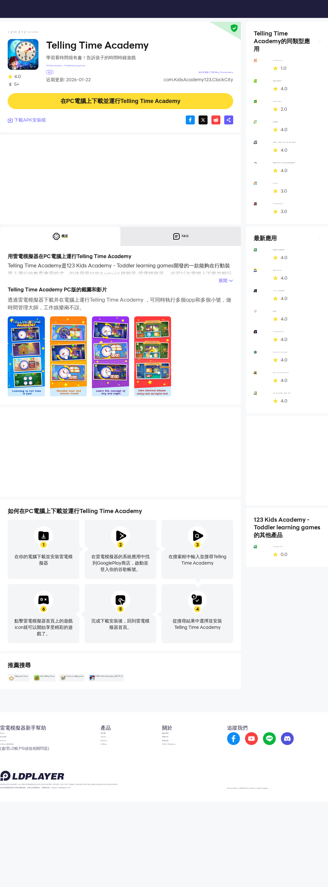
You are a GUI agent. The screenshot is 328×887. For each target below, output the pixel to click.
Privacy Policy (245, 872)
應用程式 (29, 32)
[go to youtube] (257, 785)
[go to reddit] (275, 785)
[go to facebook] (239, 785)
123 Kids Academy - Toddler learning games (92, 67)
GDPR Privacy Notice (279, 872)
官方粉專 (9, 790)
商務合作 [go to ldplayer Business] (162, 790)
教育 (46, 32)
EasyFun (86, 800)
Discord (8, 800)
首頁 (12, 32)
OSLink (84, 790)
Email (6, 781)
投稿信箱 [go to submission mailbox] (162, 800)
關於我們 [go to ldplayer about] (162, 781)
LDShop (85, 810)
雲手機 (83, 781)
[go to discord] (293, 785)
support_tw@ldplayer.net (146, 871)
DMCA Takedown (171, 810)
